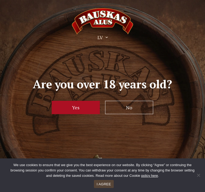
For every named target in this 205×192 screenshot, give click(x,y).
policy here (149, 176)
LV (100, 37)
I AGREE (104, 184)
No (129, 107)
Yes (76, 107)
